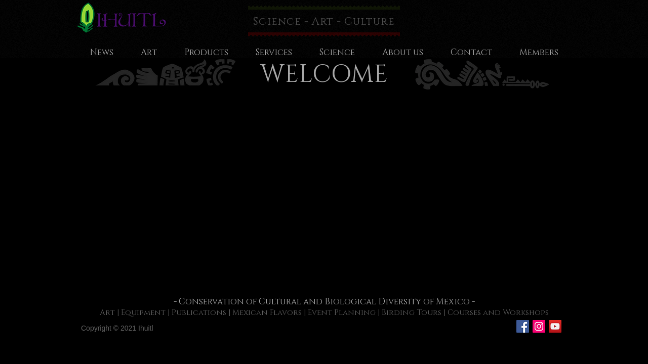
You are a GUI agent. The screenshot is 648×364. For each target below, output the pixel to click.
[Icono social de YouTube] (555, 326)
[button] (324, 194)
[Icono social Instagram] (539, 326)
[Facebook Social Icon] (522, 326)
